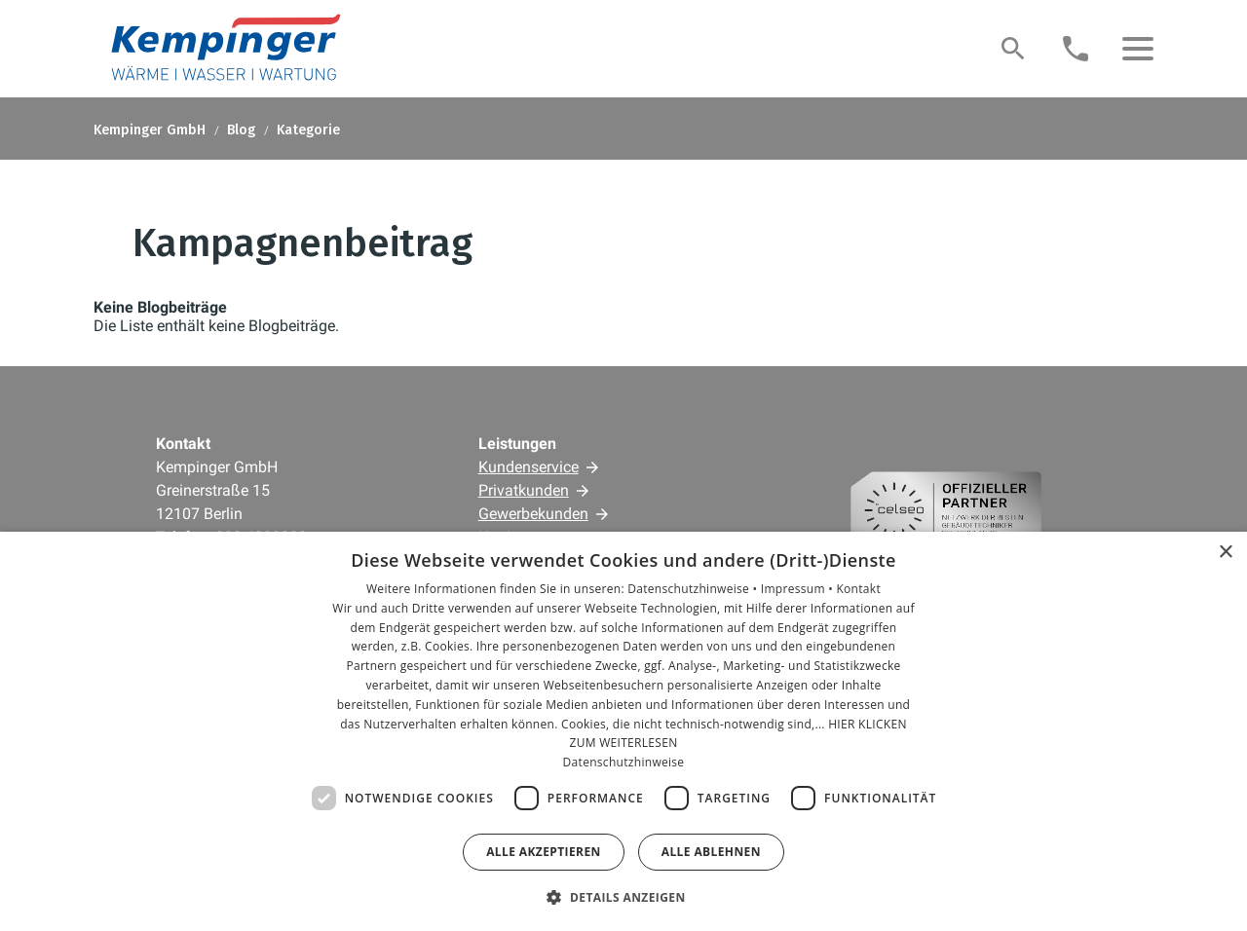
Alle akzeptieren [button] (543, 851)
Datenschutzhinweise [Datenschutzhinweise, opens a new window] (624, 762)
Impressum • (799, 588)
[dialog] (623, 731)
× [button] (1225, 552)
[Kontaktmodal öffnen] (1075, 48)
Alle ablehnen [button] (711, 851)
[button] (1137, 48)
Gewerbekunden (533, 513)
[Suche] (1013, 48)
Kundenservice (528, 467)
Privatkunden (523, 490)
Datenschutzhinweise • (693, 588)
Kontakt (858, 588)
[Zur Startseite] (224, 48)
